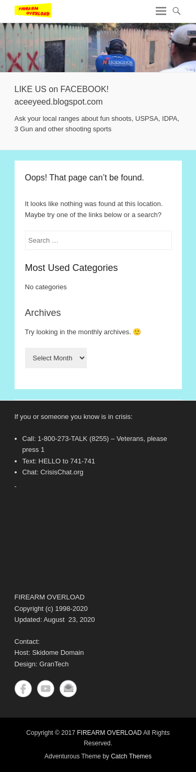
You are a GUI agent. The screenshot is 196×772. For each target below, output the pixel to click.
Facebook (23, 688)
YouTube (45, 688)
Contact (68, 688)
